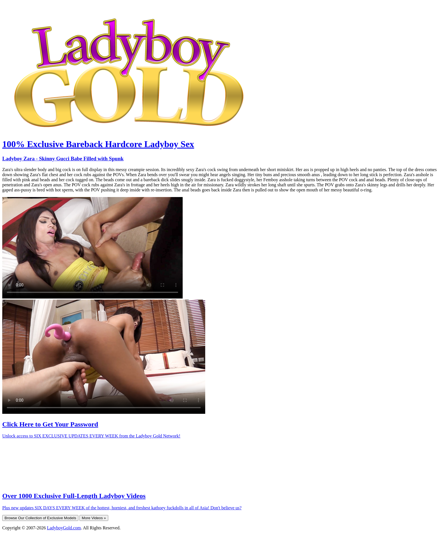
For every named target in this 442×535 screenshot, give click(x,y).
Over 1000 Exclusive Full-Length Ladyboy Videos (73, 495)
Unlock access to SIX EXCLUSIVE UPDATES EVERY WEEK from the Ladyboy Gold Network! (91, 436)
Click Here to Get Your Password (50, 424)
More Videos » (94, 518)
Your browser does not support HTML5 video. (92, 248)
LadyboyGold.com (64, 527)
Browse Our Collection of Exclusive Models (40, 518)
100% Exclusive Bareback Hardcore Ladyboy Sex (98, 144)
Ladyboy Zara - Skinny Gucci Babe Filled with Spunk (62, 159)
